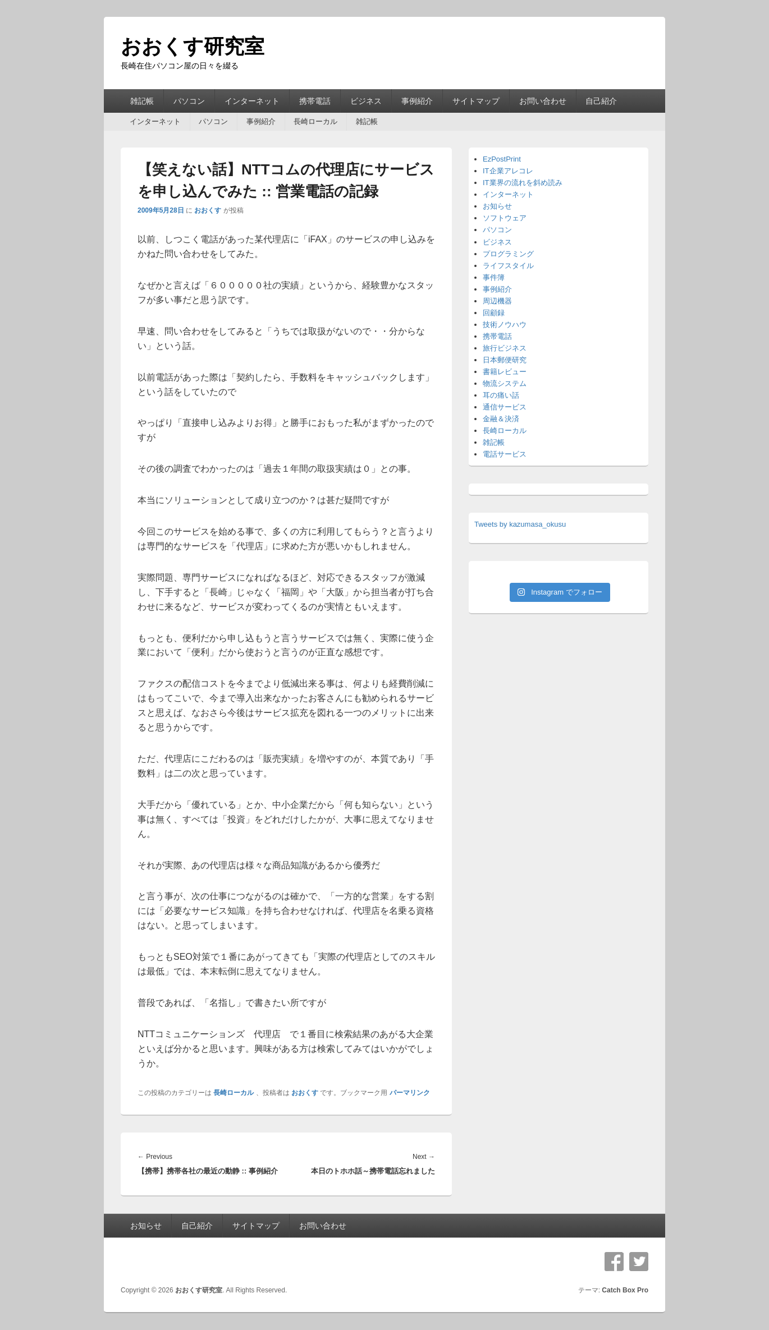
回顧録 (494, 313)
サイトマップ (476, 100)
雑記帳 (142, 100)
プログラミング (508, 254)
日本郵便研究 (505, 360)
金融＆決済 (501, 419)
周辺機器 (497, 301)
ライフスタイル (508, 265)
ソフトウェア (505, 218)
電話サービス (505, 454)
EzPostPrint (502, 159)
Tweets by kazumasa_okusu (520, 524)
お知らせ (497, 206)
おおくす (207, 210)
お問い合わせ (542, 100)
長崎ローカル (315, 121)
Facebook (614, 1261)
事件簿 (494, 277)
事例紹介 (417, 100)
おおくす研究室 (192, 46)
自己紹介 (601, 100)
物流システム (505, 383)
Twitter (638, 1261)
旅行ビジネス (505, 348)
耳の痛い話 (501, 395)
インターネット (252, 100)
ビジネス (366, 100)
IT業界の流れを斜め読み (522, 182)
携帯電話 (315, 100)
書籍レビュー (505, 371)
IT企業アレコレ (508, 171)
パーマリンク (410, 1093)
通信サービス (505, 407)
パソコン (189, 100)
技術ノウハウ (505, 324)
